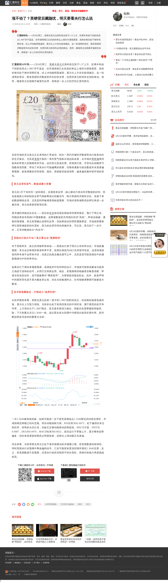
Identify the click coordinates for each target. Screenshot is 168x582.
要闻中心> (22, 11)
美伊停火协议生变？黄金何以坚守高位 (133, 54)
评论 (106, 3)
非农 (51, 213)
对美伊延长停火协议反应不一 (129, 200)
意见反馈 (27, 563)
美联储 (95, 159)
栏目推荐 (8, 563)
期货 (92, 3)
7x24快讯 (34, 3)
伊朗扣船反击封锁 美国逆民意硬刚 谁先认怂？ (136, 176)
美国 (36, 159)
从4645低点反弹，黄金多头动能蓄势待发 (134, 69)
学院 (113, 3)
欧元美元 (115, 96)
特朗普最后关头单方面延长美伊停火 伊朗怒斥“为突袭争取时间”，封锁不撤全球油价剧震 (136, 160)
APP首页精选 (51, 504)
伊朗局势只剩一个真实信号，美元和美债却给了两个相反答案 (136, 152)
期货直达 (121, 3)
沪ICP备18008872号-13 (40, 571)
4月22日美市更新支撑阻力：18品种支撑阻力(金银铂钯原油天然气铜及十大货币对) (136, 192)
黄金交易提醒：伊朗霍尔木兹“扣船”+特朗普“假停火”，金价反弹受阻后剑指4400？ (136, 128)
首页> (14, 11)
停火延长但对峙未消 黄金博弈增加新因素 (135, 168)
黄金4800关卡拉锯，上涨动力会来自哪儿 (134, 75)
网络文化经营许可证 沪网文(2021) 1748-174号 (67, 571)
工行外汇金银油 (67, 504)
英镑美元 (115, 101)
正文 (30, 11)
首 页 (24, 3)
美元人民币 (116, 112)
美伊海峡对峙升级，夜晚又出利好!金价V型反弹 (136, 184)
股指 (146, 85)
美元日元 (115, 106)
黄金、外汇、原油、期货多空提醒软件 (70, 11)
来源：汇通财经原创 (42, 24)
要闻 (58, 3)
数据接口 (18, 563)
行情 (51, 3)
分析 (72, 3)
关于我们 (37, 563)
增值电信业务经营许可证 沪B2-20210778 (101, 571)
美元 (59, 64)
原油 (85, 3)
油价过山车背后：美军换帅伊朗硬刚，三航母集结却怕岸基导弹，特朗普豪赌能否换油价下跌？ (136, 144)
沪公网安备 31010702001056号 (17, 571)
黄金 (78, 3)
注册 (159, 3)
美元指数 (115, 91)
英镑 (51, 64)
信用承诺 (46, 563)
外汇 (88, 504)
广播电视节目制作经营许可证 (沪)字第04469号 (134, 571)
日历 (65, 3)
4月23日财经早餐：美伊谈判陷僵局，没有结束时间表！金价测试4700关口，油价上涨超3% (136, 136)
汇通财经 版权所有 (30, 574)
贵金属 (136, 85)
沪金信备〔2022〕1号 (12, 574)
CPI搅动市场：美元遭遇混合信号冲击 (133, 48)
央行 (99, 3)
